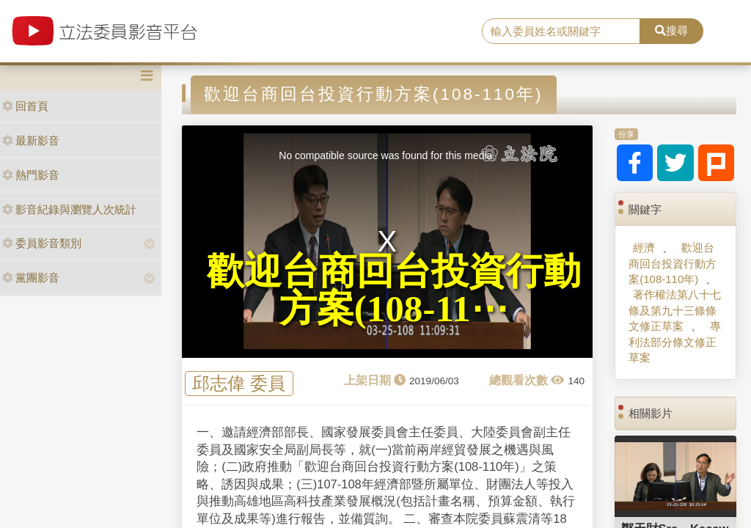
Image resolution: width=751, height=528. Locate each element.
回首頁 (25, 106)
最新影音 (30, 140)
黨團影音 (30, 277)
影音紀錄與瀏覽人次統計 (69, 209)
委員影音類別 (41, 243)
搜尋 (671, 30)
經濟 (644, 247)
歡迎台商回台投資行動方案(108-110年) (673, 263)
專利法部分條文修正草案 (674, 342)
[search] (561, 31)
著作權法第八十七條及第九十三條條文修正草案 (675, 310)
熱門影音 (30, 175)
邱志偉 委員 (238, 384)
